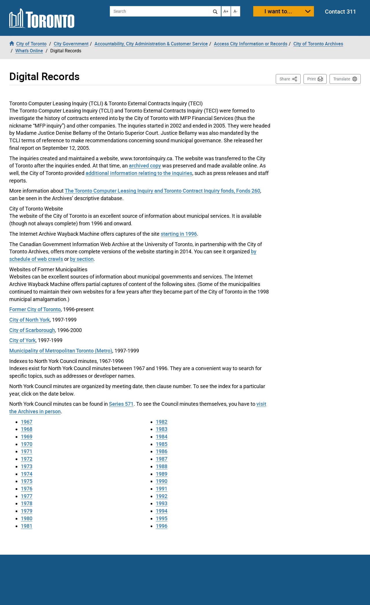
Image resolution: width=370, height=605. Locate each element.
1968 (26, 428)
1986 (161, 451)
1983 (161, 428)
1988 (161, 466)
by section (82, 258)
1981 (26, 525)
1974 (26, 473)
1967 (26, 421)
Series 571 (121, 403)
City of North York (29, 319)
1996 (161, 525)
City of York (22, 340)
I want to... (278, 11)
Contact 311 (340, 11)
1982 (161, 421)
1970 (26, 443)
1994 (161, 510)
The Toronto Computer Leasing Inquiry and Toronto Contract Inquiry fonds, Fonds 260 (162, 190)
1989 (161, 473)
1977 (26, 496)
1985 (161, 443)
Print (311, 79)
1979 (26, 510)
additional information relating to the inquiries (139, 172)
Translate (341, 79)
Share (290, 78)
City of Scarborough (32, 330)
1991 (161, 488)
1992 (161, 496)
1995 (161, 518)
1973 (26, 466)
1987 (161, 458)
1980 (26, 518)
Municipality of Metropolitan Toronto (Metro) (60, 350)
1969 (26, 436)
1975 (26, 480)
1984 (161, 436)
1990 (161, 480)
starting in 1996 (179, 233)
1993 (161, 503)
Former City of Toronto (35, 309)
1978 (26, 503)
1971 (26, 451)
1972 (26, 458)
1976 (26, 488)
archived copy (145, 165)
